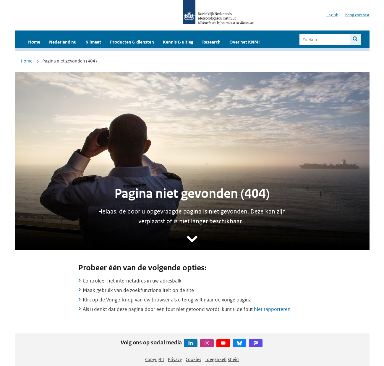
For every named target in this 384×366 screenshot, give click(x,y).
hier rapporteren (272, 309)
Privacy (175, 359)
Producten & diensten (132, 42)
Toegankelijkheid (222, 359)
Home (34, 42)
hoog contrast (357, 14)
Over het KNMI (244, 42)
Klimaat (93, 42)
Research (211, 42)
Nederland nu (63, 42)
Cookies (193, 359)
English (332, 14)
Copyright (154, 359)
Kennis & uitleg (178, 42)
